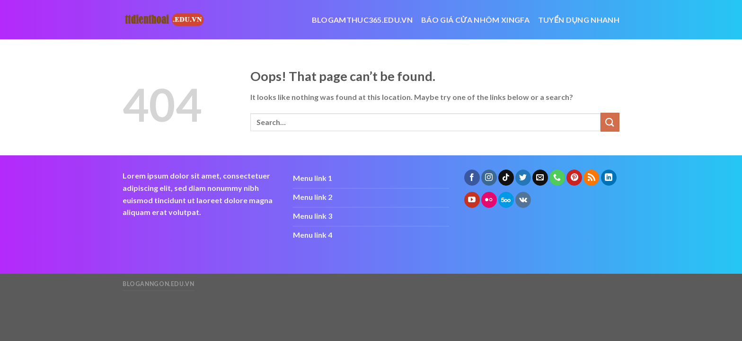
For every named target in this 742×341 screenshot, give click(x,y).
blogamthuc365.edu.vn (362, 19)
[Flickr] (489, 200)
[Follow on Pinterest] (574, 178)
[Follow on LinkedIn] (609, 178)
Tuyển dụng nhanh (578, 19)
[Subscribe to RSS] (591, 178)
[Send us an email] (540, 178)
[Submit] (610, 122)
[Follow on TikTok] (506, 178)
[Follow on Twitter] (523, 178)
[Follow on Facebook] (472, 178)
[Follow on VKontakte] (523, 200)
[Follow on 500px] (506, 200)
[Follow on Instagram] (489, 178)
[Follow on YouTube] (472, 200)
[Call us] (557, 178)
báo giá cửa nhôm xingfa (475, 19)
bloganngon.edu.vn (158, 283)
